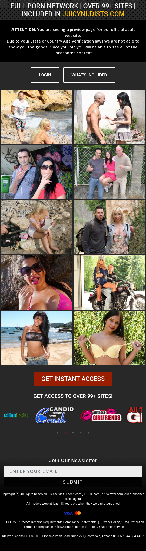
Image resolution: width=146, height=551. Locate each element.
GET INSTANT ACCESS (73, 378)
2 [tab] (65, 432)
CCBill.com (92, 494)
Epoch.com (73, 494)
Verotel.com (114, 494)
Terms (28, 527)
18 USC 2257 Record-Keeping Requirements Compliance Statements (49, 522)
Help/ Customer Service (107, 527)
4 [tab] (80, 432)
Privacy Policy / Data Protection (122, 522)
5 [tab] (88, 432)
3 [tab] (73, 432)
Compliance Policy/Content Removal (61, 527)
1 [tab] (57, 432)
